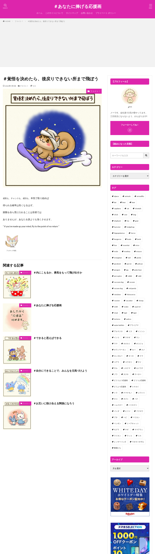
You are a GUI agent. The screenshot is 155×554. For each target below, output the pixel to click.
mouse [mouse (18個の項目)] (139, 251)
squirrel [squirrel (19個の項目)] (137, 307)
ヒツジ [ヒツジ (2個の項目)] (127, 411)
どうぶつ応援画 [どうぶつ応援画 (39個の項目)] (120, 387)
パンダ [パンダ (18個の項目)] (116, 411)
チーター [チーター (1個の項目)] (138, 374)
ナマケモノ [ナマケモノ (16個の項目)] (127, 393)
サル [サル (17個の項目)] (115, 368)
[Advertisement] (77, 44)
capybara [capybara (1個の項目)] (117, 208)
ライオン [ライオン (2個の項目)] (117, 436)
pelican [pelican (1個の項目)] (140, 264)
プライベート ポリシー (106, 13)
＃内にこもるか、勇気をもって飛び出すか (57, 272)
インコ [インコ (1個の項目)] (116, 337)
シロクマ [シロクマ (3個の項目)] (126, 368)
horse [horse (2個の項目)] (133, 233)
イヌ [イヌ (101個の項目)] (130, 331)
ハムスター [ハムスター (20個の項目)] (118, 405)
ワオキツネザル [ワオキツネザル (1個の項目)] (138, 442)
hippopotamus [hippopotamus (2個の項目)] (119, 233)
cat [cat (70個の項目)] (128, 208)
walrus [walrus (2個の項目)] (128, 319)
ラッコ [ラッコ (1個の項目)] (129, 436)
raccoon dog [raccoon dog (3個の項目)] (118, 282)
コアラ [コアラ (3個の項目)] (116, 362)
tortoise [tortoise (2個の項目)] (117, 319)
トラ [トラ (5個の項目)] (115, 393)
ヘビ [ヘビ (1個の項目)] (125, 417)
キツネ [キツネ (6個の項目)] (131, 356)
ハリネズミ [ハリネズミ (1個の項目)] (133, 405)
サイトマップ (72, 13)
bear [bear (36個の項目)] (124, 202)
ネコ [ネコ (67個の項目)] (115, 399)
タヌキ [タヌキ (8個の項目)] (126, 374)
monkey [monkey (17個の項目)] (127, 251)
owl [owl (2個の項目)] (129, 258)
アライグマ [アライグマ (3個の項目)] (134, 325)
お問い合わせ (87, 13)
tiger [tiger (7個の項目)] (135, 313)
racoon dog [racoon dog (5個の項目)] (118, 288)
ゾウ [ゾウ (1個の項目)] (115, 374)
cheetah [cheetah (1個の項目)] (138, 208)
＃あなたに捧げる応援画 (77, 6)
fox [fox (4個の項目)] (128, 221)
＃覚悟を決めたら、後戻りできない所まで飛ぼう (46, 21)
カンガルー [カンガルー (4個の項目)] (118, 356)
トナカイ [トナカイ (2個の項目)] (135, 387)
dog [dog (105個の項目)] (134, 215)
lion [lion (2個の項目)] (115, 245)
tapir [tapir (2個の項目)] (125, 313)
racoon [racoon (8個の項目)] (132, 282)
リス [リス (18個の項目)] (139, 436)
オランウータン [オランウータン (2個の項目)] (120, 350)
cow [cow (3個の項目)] (125, 215)
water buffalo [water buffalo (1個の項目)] (119, 325)
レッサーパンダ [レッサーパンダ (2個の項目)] (120, 442)
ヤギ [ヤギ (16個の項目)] (127, 429)
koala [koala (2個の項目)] (129, 239)
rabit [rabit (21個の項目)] (139, 276)
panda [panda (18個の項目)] (139, 258)
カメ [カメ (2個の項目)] (143, 350)
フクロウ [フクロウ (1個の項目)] (139, 411)
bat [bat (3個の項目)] (115, 202)
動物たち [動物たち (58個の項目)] (117, 448)
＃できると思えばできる (47, 337)
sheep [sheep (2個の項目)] (141, 301)
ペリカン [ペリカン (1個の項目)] (136, 417)
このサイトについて (54, 13)
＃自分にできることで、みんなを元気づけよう (60, 370)
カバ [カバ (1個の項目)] (133, 350)
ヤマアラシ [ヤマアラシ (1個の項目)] (139, 429)
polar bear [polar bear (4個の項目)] (138, 270)
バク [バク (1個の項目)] (136, 399)
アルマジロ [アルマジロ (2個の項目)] (118, 331)
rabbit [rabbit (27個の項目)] (130, 276)
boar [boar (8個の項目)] (133, 202)
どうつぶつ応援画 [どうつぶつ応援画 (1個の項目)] (121, 380)
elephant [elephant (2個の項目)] (117, 221)
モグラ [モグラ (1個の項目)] (116, 429)
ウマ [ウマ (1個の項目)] (115, 343)
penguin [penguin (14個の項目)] (117, 270)
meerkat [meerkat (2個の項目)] (126, 245)
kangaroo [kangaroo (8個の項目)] (117, 239)
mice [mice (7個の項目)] (137, 245)
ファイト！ (19, 21)
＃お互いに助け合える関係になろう (53, 403)
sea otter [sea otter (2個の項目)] (129, 301)
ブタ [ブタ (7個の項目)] (115, 417)
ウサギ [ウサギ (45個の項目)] (127, 337)
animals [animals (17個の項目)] (128, 196)
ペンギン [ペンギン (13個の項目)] (117, 423)
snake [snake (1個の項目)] (126, 307)
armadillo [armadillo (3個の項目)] (140, 196)
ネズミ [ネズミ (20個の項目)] (126, 399)
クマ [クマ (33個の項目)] (141, 356)
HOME (8, 21)
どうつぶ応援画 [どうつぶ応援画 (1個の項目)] (140, 380)
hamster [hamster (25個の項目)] (117, 227)
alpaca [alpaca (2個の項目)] (116, 196)
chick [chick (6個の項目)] (116, 215)
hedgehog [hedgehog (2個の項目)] (130, 227)
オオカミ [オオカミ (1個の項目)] (126, 343)
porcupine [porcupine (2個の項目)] (118, 276)
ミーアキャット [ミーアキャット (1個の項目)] (133, 423)
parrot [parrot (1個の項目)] (129, 264)
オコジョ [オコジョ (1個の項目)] (139, 343)
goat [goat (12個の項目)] (136, 221)
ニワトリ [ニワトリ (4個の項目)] (141, 393)
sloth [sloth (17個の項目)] (116, 307)
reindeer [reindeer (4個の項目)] (117, 294)
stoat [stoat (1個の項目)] (116, 313)
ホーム (39, 13)
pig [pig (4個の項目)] (127, 270)
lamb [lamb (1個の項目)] (139, 239)
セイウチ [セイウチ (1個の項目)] (139, 368)
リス (34, 86)
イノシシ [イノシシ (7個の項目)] (141, 331)
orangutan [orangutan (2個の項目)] (118, 258)
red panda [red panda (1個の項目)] (132, 288)
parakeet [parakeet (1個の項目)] (117, 264)
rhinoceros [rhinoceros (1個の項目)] (131, 294)
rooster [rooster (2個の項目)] (117, 301)
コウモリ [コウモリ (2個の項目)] (128, 362)
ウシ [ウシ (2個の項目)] (138, 337)
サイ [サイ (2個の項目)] (139, 362)
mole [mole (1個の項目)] (116, 251)
